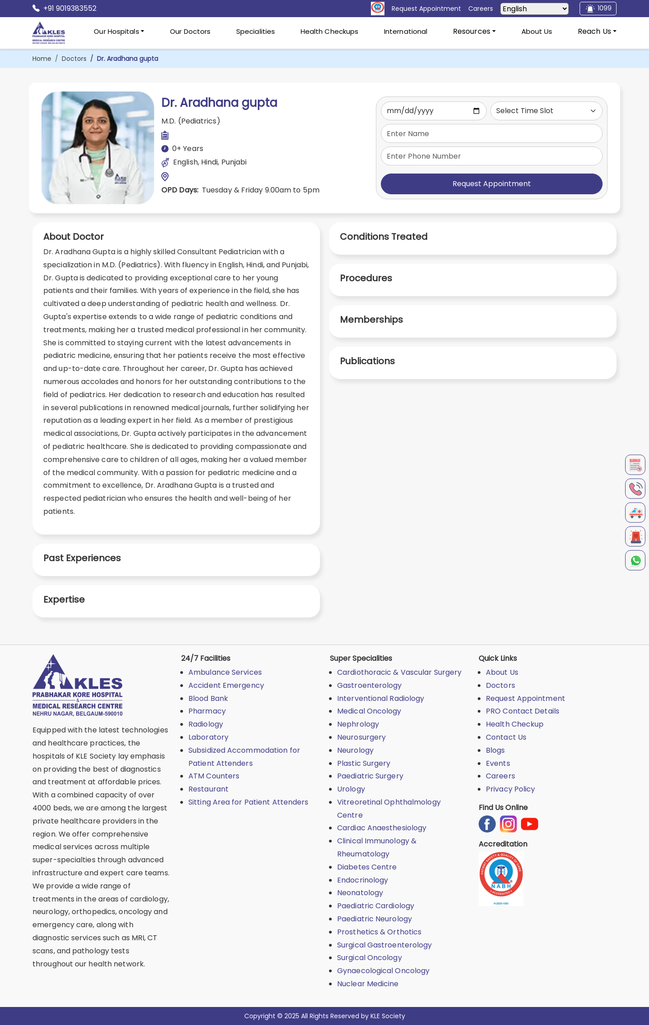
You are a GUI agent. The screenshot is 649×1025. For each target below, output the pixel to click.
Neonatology (360, 893)
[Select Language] (534, 9)
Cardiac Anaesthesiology (381, 828)
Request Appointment (491, 183)
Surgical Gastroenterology (384, 945)
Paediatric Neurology (374, 919)
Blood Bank (208, 698)
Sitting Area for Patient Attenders (248, 802)
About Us (537, 31)
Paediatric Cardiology (375, 906)
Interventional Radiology (380, 698)
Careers (500, 776)
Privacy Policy (510, 789)
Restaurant (208, 789)
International (405, 31)
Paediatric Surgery (370, 776)
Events (498, 763)
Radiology (205, 724)
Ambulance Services (225, 672)
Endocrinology (362, 880)
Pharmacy (207, 711)
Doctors (74, 58)
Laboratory (208, 737)
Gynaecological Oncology (383, 971)
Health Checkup (515, 724)
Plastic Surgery (364, 763)
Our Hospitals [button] (116, 31)
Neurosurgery (361, 737)
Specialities (255, 31)
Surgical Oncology (369, 957)
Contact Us (506, 737)
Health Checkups (330, 31)
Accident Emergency (226, 685)
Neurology (355, 750)
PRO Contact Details (522, 711)
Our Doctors (190, 31)
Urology (351, 789)
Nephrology (358, 724)
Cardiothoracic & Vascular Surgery (399, 672)
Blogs (495, 750)
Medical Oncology (369, 711)
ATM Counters (213, 776)
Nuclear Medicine (368, 984)
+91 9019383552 (64, 8)
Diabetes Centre (367, 867)
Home (41, 58)
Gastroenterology (369, 685)
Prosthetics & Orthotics (379, 932)
